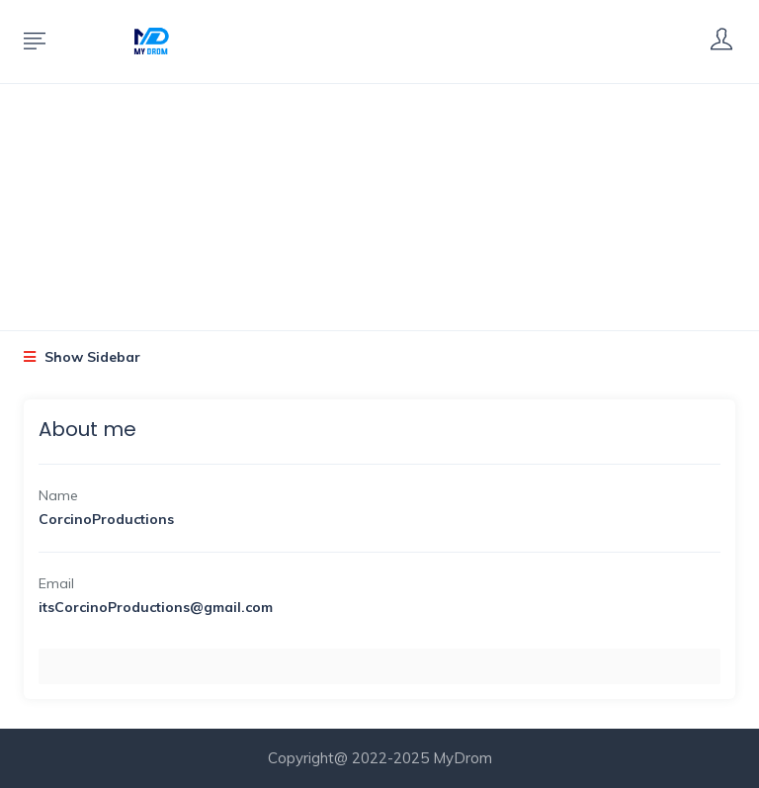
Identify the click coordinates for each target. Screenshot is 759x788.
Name (58, 495)
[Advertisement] (379, 182)
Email (56, 583)
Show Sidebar (82, 357)
